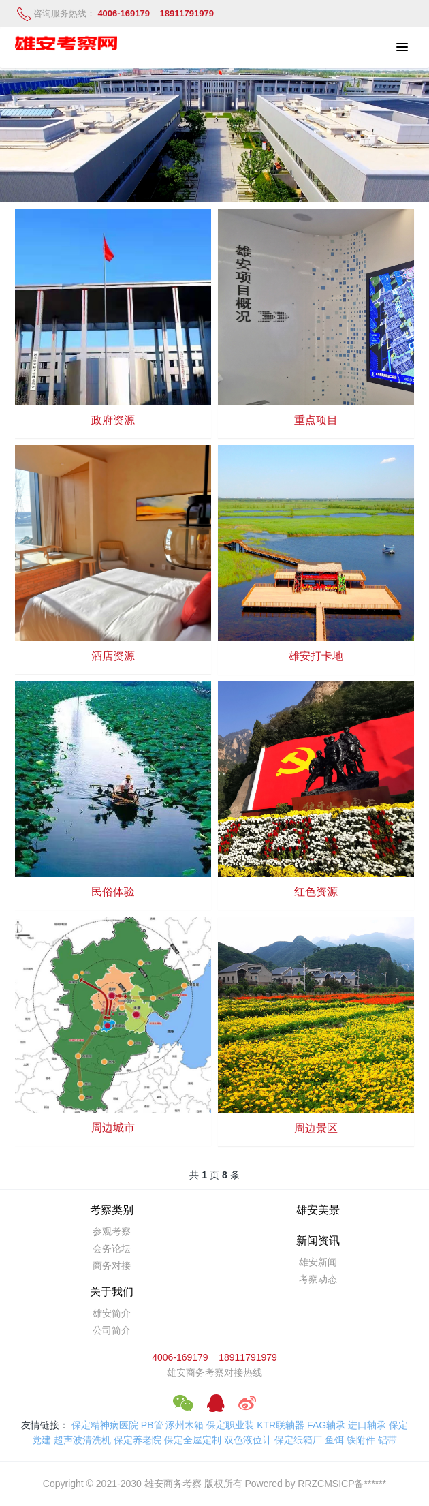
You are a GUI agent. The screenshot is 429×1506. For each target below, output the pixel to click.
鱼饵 (334, 1439)
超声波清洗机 (82, 1439)
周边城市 (113, 1127)
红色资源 (316, 891)
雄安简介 (112, 1313)
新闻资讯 (318, 1240)
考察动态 (318, 1279)
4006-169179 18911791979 (214, 1357)
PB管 (152, 1424)
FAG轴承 (326, 1424)
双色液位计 (248, 1439)
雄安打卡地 (316, 656)
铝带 (387, 1439)
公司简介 (112, 1330)
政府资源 (113, 420)
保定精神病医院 (105, 1424)
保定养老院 (137, 1439)
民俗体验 (113, 891)
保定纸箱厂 (298, 1439)
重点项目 (316, 420)
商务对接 (112, 1265)
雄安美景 (318, 1210)
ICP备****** (362, 1483)
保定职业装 (230, 1424)
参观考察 (112, 1231)
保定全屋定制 (192, 1439)
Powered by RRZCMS (290, 1483)
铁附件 (361, 1439)
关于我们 (111, 1291)
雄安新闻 (318, 1262)
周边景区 (316, 1128)
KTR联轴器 (280, 1424)
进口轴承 (367, 1424)
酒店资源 (113, 656)
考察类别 (111, 1210)
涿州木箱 (184, 1424)
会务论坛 (112, 1248)
